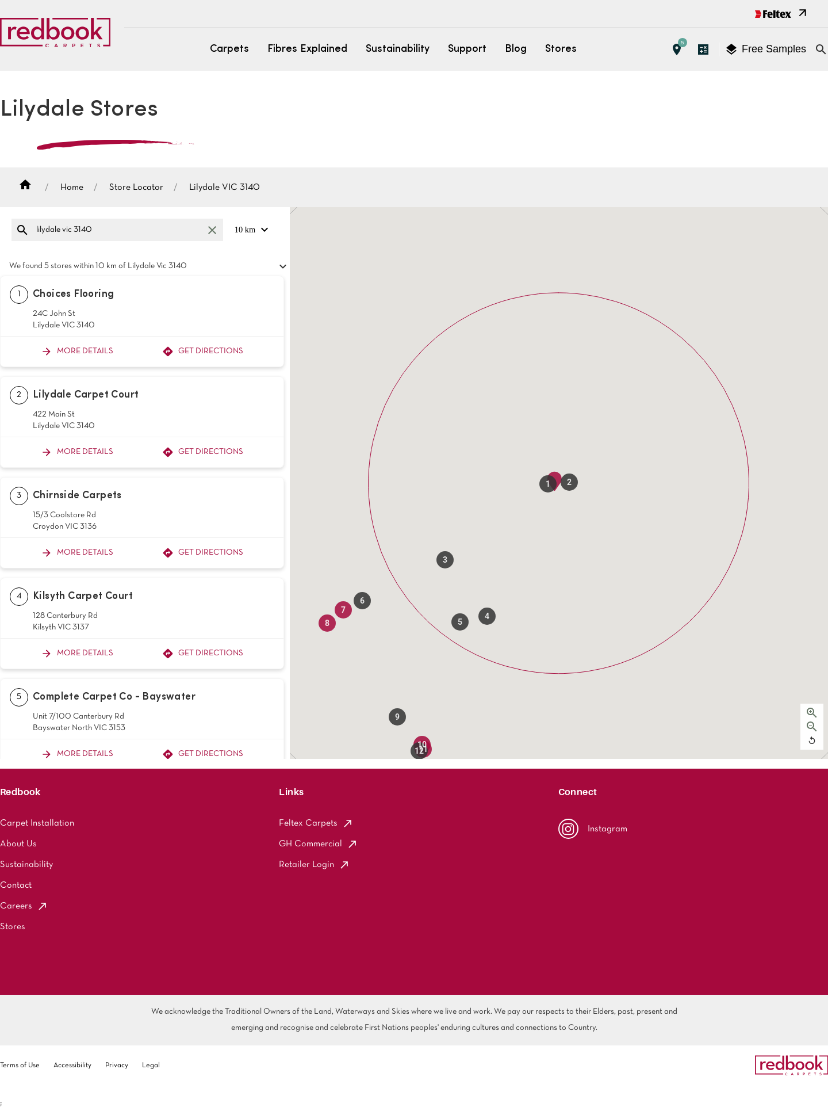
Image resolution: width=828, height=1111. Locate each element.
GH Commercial (318, 844)
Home (71, 188)
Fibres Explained (307, 49)
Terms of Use (20, 1065)
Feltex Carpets (316, 823)
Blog (516, 49)
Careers (24, 906)
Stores (561, 49)
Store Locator (136, 188)
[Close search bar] (821, 49)
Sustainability (398, 49)
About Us (18, 844)
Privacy (116, 1065)
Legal (151, 1065)
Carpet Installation (37, 823)
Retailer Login (314, 865)
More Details (77, 351)
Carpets (229, 49)
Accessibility (72, 1065)
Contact (16, 885)
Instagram (592, 829)
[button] (548, 483)
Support (467, 49)
